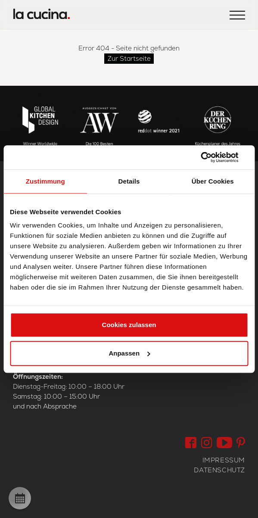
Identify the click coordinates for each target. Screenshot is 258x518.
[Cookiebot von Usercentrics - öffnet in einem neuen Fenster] (210, 157)
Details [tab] (129, 181)
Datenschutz (219, 470)
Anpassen (129, 353)
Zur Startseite (129, 58)
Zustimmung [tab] (45, 181)
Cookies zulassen (129, 324)
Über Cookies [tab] (213, 181)
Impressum (223, 460)
